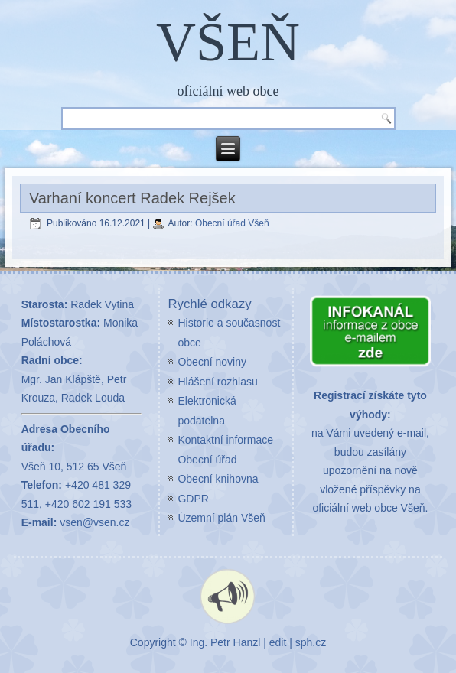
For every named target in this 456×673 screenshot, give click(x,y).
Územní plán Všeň (221, 518)
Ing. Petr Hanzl (225, 642)
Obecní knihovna (218, 479)
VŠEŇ (228, 42)
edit (278, 642)
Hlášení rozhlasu (217, 382)
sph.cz (310, 642)
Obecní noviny (212, 362)
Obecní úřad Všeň (232, 223)
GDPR (193, 499)
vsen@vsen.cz (94, 522)
